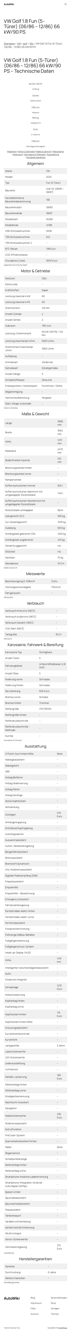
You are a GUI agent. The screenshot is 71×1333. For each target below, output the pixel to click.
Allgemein (12, 151)
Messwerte (58, 151)
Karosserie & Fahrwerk (35, 154)
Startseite (9, 43)
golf (25, 43)
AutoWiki (9, 4)
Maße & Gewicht (44, 151)
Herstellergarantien (36, 157)
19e (31, 43)
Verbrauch (18, 154)
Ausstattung (53, 154)
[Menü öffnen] (65, 4)
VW (19, 43)
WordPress (62, 1328)
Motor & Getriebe (26, 151)
